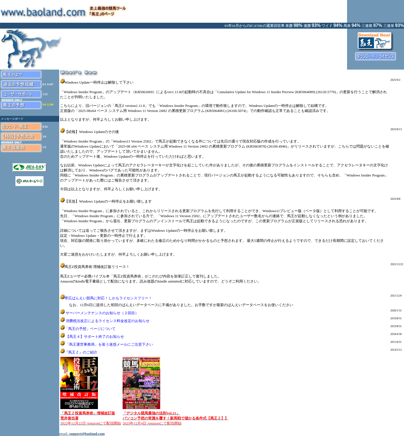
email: (82, 434)
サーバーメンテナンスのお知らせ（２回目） (102, 313)
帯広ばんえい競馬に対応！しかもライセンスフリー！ (108, 298)
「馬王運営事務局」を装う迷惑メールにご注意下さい (109, 344)
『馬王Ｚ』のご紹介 (81, 352)
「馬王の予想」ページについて (90, 329)
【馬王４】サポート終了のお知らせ (95, 336)
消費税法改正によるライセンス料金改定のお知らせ (108, 321)
